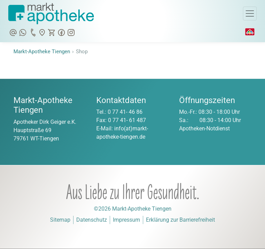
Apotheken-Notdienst (204, 128)
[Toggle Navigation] (250, 13)
